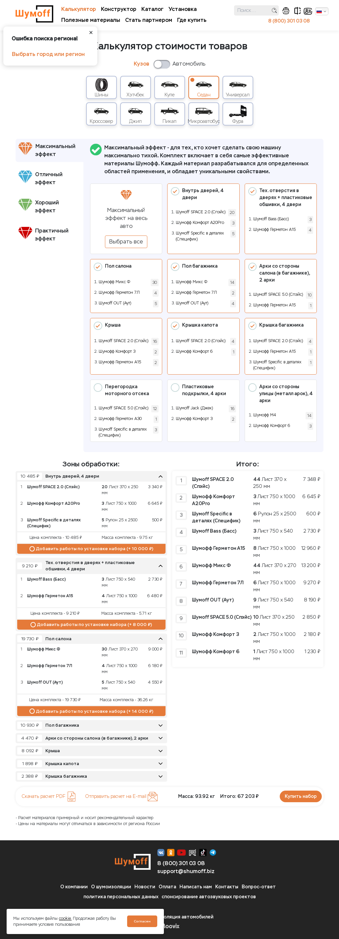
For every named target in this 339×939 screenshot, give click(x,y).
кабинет (308, 11)
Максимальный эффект (46, 149)
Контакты (226, 887)
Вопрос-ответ (259, 887)
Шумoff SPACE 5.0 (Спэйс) (278, 294)
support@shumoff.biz (186, 871)
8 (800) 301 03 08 (289, 21)
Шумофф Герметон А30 (120, 418)
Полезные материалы (90, 20)
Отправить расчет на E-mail (121, 797)
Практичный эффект (43, 234)
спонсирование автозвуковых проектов (209, 897)
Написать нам (195, 887)
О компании (74, 887)
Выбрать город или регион (48, 54)
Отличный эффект (40, 178)
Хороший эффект (38, 206)
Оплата (167, 887)
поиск (274, 10)
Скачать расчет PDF (49, 797)
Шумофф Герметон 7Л (119, 292)
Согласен (142, 921)
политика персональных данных (121, 897)
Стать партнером (148, 20)
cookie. (65, 918)
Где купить (192, 20)
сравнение (297, 11)
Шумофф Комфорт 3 (117, 351)
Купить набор (301, 796)
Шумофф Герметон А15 (274, 229)
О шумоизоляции (111, 887)
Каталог (152, 9)
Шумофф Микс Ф (114, 282)
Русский (319, 11)
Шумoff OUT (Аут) (115, 303)
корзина (286, 11)
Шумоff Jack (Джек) (194, 408)
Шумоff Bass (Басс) (271, 219)
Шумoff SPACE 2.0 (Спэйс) (200, 212)
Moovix (170, 925)
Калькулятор (78, 9)
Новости (144, 887)
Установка (183, 9)
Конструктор (118, 9)
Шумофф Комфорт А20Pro (200, 222)
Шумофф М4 (264, 415)
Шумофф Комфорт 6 (194, 351)
